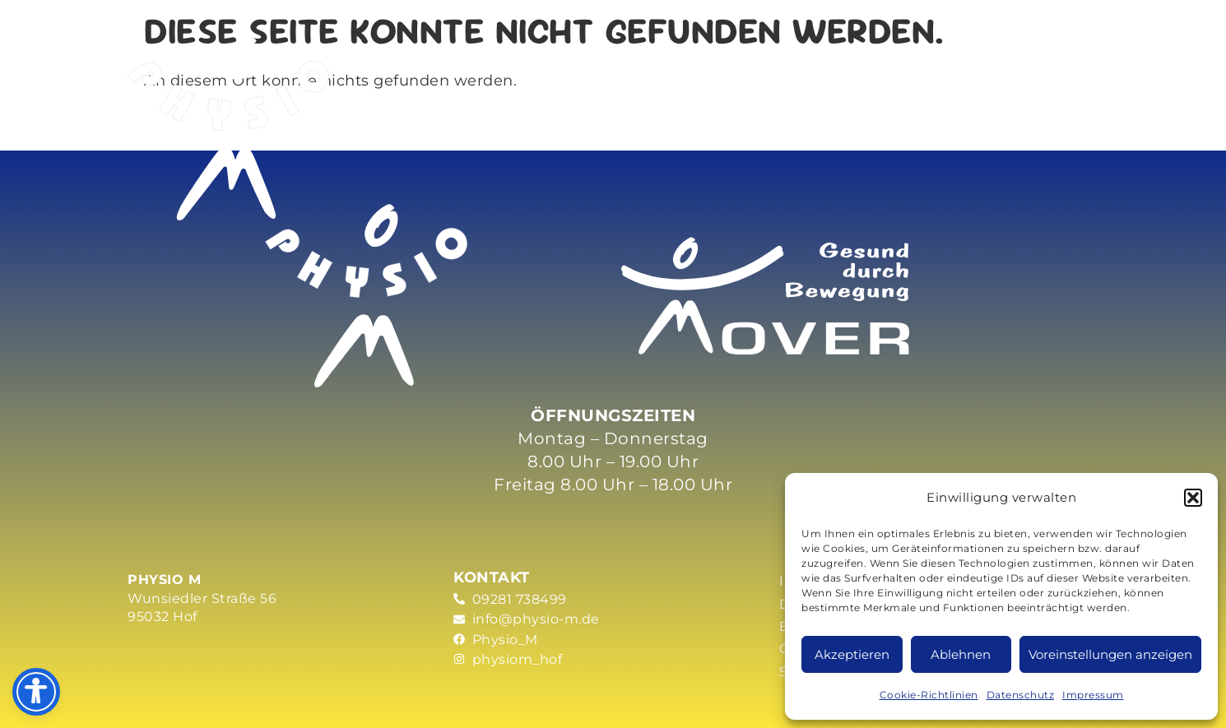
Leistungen (459, 59)
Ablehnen (961, 654)
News (831, 59)
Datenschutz (1021, 695)
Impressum (1093, 695)
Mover (605, 59)
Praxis (727, 59)
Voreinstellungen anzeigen (1110, 654)
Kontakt (1041, 59)
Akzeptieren (852, 654)
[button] (1193, 497)
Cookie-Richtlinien (929, 695)
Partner (929, 59)
